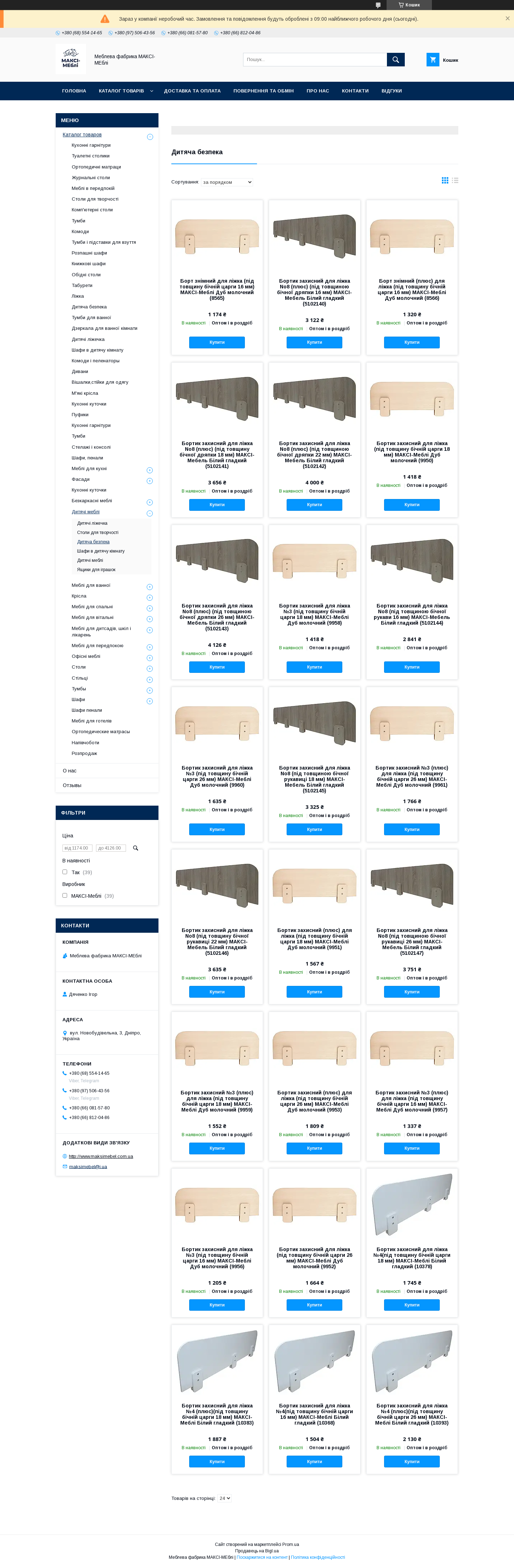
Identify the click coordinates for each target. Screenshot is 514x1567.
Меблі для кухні (89, 468)
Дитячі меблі (86, 511)
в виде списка (455, 182)
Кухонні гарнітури (91, 145)
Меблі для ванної (91, 585)
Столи (79, 667)
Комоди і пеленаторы (96, 360)
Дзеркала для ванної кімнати (104, 328)
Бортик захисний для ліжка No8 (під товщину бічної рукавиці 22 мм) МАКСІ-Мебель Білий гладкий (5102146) (217, 941)
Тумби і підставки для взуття (104, 242)
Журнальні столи (91, 177)
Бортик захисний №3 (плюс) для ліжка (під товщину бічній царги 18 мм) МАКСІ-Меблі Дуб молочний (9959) (217, 1101)
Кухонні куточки (89, 404)
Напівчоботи (85, 742)
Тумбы (79, 688)
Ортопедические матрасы (101, 731)
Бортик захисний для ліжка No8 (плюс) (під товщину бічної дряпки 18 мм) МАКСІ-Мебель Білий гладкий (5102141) (217, 454)
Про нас (318, 91)
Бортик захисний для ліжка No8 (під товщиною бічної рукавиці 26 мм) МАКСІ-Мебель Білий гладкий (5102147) (412, 941)
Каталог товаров (82, 134)
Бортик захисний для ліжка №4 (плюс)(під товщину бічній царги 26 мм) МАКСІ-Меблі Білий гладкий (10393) (412, 1414)
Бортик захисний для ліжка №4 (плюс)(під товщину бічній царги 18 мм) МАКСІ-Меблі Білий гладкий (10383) (217, 1414)
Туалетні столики (91, 155)
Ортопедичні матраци (96, 167)
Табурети (82, 285)
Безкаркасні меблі (92, 500)
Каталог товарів (121, 91)
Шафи (78, 699)
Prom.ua (290, 1544)
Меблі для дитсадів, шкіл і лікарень (101, 632)
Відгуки (392, 91)
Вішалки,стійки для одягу (100, 382)
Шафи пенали (87, 710)
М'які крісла (85, 393)
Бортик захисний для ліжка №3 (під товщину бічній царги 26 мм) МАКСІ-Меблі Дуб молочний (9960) (217, 776)
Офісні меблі (86, 656)
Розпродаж (84, 753)
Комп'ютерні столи (92, 209)
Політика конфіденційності (318, 1557)
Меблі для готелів (92, 721)
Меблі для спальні (92, 606)
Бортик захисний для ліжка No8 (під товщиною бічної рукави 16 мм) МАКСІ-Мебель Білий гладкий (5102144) (412, 614)
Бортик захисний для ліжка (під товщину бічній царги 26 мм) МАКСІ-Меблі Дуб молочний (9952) (314, 1257)
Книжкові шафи (89, 263)
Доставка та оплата (192, 91)
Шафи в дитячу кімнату (98, 350)
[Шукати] (396, 59)
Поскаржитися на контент (262, 1557)
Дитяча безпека (89, 306)
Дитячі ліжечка (88, 339)
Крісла (79, 596)
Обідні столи (86, 274)
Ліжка (78, 296)
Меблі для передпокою (98, 645)
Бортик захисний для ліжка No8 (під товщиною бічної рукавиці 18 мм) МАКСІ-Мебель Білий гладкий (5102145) (314, 779)
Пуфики (80, 414)
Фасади (81, 479)
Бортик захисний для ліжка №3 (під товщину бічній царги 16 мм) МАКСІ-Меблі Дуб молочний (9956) (217, 1257)
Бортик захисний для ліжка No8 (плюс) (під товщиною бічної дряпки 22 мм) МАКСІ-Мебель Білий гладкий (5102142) (314, 454)
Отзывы (72, 785)
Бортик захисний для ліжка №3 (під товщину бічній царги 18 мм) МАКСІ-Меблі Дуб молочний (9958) (314, 614)
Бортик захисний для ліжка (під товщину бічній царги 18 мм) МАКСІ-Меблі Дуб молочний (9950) (412, 451)
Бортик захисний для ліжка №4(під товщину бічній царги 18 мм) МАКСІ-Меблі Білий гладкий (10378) (411, 1257)
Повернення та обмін (263, 91)
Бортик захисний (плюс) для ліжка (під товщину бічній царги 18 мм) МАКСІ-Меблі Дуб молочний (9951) (314, 938)
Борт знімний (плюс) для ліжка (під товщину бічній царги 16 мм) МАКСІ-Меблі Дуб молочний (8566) (412, 289)
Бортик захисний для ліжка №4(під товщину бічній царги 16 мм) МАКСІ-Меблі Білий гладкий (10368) (314, 1414)
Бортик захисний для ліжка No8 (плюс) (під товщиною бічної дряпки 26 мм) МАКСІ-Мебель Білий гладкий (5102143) (217, 617)
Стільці (80, 678)
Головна (74, 91)
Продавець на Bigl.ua (257, 1550)
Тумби (78, 220)
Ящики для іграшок (96, 569)
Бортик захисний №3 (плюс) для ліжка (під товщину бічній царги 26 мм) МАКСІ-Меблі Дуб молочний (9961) (412, 776)
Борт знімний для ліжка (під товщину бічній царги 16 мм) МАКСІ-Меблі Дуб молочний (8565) (217, 289)
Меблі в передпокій (93, 188)
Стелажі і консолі (91, 447)
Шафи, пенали (87, 457)
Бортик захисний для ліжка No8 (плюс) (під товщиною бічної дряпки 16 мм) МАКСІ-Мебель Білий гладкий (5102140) (314, 292)
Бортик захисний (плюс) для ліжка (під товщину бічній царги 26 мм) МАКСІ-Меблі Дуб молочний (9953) (314, 1101)
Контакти (355, 91)
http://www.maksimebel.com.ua (101, 1156)
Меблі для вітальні (93, 617)
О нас (69, 771)
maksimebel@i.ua (88, 1166)
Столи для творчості (95, 199)
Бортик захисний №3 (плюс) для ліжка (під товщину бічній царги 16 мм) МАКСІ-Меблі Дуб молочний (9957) (412, 1101)
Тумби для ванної (91, 317)
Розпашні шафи (89, 253)
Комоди (80, 231)
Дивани (80, 371)
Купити (217, 342)
